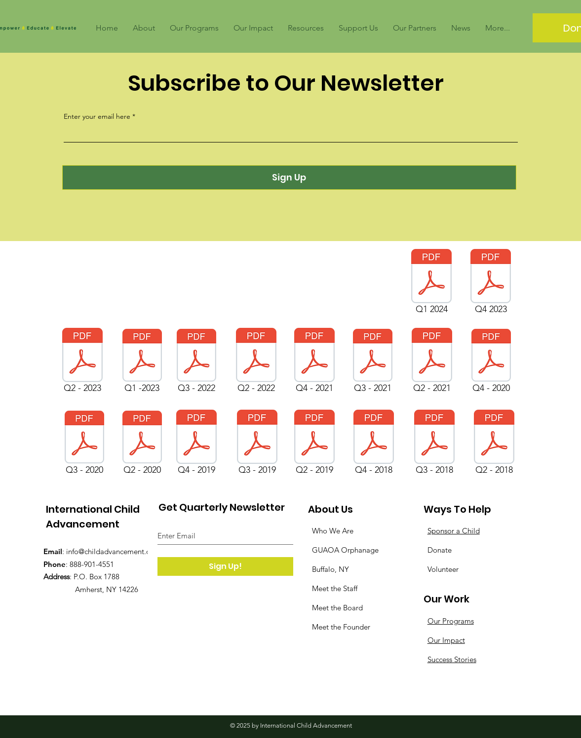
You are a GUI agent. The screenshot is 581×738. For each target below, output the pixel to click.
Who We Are (332, 530)
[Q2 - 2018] (494, 444)
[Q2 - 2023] (83, 362)
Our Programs (450, 621)
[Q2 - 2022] (256, 362)
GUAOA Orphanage (345, 550)
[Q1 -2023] (142, 362)
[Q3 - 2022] (196, 362)
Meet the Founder (341, 627)
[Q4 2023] (491, 283)
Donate (439, 550)
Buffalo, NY (330, 569)
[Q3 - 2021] (372, 362)
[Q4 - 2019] (197, 444)
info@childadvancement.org (111, 551)
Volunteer (443, 569)
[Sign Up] (289, 177)
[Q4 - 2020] (491, 362)
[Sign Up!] (225, 566)
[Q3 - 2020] (84, 444)
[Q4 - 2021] (314, 362)
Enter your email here (97, 116)
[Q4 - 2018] (374, 444)
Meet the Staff (334, 588)
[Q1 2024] (432, 283)
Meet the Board (337, 607)
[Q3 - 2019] (257, 444)
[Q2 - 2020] (142, 444)
